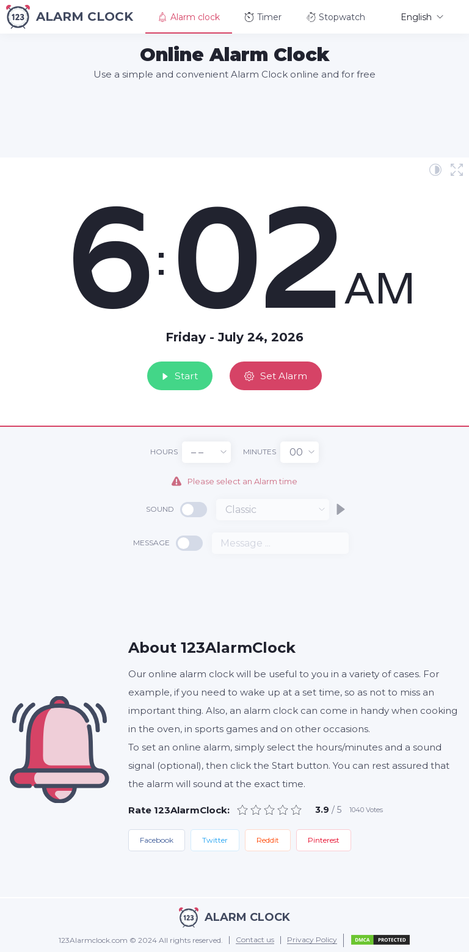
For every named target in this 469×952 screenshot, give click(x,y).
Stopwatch (335, 17)
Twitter (215, 839)
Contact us (255, 939)
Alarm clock (189, 17)
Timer (263, 17)
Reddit (267, 839)
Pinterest (324, 839)
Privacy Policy (312, 939)
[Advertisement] (234, 118)
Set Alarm (281, 374)
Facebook (156, 839)
